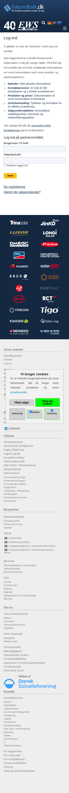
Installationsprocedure (17, 542)
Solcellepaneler (13, 355)
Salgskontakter (11, 708)
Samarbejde (10, 501)
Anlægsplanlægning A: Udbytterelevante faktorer (30, 546)
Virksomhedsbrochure (14, 625)
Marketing (8, 732)
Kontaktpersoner (13, 697)
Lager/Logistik (12, 453)
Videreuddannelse (14, 461)
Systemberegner (13, 442)
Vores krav (9, 621)
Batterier (8, 589)
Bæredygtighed (13, 651)
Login (30, 28)
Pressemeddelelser (15, 658)
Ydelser (9, 435)
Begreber (8, 592)
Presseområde (12, 647)
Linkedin (12, 428)
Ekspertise (11, 509)
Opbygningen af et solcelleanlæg (20, 595)
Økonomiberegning (13, 572)
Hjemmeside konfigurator (18, 445)
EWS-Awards (11, 473)
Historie (7, 618)
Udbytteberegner (12, 568)
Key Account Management (16, 712)
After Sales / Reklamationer (20, 465)
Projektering (9, 715)
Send (10, 175)
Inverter (8, 359)
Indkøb (7, 735)
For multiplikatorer (14, 759)
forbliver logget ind (16, 165)
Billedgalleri (9, 638)
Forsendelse (10, 722)
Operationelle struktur (16, 655)
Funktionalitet (12, 538)
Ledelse (7, 702)
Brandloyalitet (10, 494)
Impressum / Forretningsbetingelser (24, 662)
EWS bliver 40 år (14, 670)
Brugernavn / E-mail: (16, 143)
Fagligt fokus (10, 487)
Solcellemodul (10, 585)
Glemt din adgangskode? (22, 192)
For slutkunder (12, 755)
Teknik (7, 533)
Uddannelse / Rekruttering (16, 491)
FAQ (6, 577)
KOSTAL (8, 363)
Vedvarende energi (13, 524)
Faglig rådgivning (14, 449)
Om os (8, 607)
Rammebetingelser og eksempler (20, 565)
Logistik (7, 719)
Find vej (8, 767)
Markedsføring (12, 469)
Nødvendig (17, 413)
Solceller (8, 527)
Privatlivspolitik (12, 666)
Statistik (36, 412)
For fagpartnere (13, 751)
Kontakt (9, 691)
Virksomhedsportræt (15, 613)
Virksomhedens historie (15, 497)
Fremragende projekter (15, 484)
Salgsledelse (10, 705)
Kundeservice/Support (14, 480)
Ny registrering (14, 187)
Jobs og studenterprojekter (19, 770)
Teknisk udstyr (11, 641)
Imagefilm (8, 628)
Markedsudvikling (14, 516)
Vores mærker (13, 349)
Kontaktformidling (14, 457)
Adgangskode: (13, 154)
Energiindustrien (12, 521)
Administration (11, 739)
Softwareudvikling (12, 745)
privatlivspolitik (18, 392)
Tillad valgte (21, 402)
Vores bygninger (13, 633)
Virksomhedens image (15, 477)
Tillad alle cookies (47, 402)
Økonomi (9, 561)
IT (5, 742)
